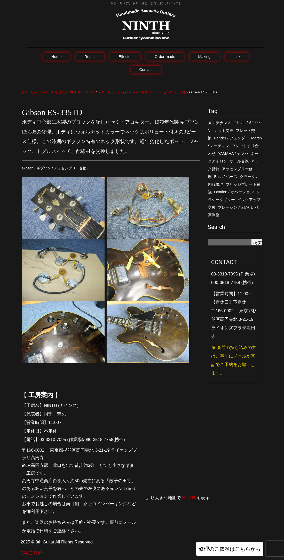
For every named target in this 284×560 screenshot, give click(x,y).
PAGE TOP (31, 553)
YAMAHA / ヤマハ (233, 154)
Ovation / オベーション (234, 192)
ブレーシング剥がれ (235, 207)
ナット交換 (223, 131)
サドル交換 (239, 161)
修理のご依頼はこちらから (230, 549)
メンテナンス (219, 123)
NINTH (188, 497)
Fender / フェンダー (231, 138)
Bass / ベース (225, 177)
